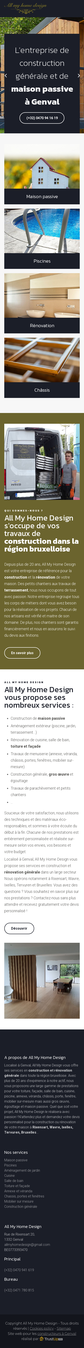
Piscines (10, 1165)
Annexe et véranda (18, 1191)
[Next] (78, 75)
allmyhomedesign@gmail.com (27, 1245)
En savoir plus (22, 653)
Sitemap (64, 1328)
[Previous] (5, 75)
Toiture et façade (17, 1186)
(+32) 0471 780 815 (19, 1290)
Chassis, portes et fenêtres (24, 1196)
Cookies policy (42, 1328)
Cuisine (9, 1176)
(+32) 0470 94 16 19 (42, 118)
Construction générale (20, 1207)
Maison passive (16, 1160)
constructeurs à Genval (56, 1334)
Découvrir (19, 928)
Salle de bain (13, 1181)
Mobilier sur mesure (19, 1201)
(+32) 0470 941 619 (19, 1270)
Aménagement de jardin (22, 1170)
